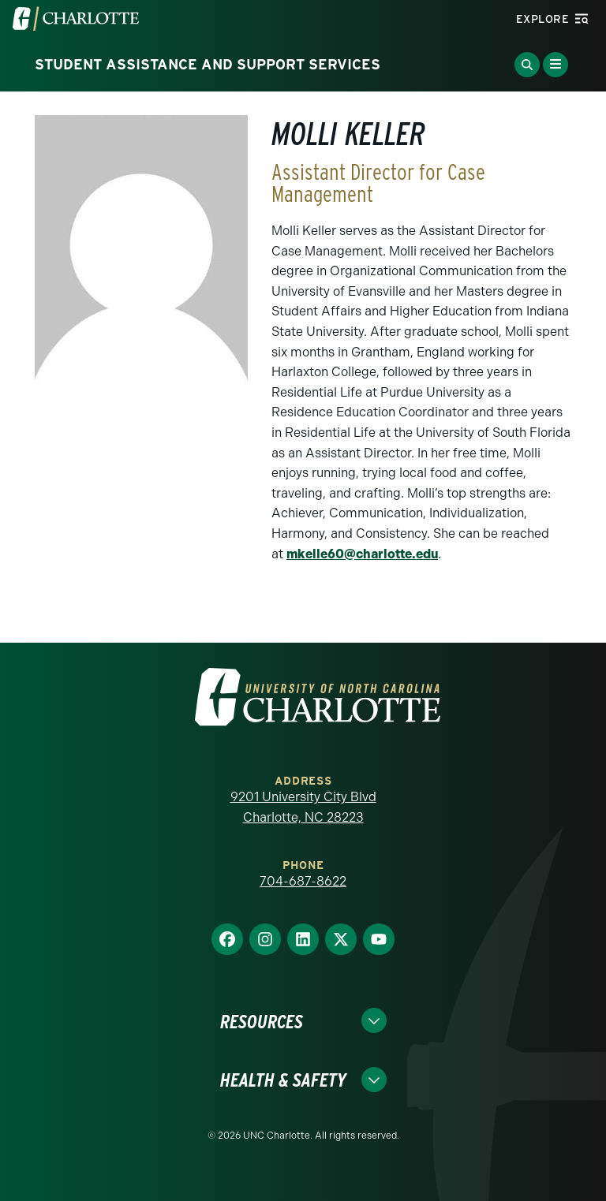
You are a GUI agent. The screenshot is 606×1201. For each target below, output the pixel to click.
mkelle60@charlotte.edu (362, 553)
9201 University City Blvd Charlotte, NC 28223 (303, 807)
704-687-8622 (303, 881)
